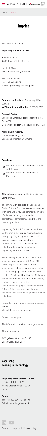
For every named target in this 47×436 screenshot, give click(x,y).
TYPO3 (11, 197)
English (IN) (18, 4)
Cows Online (36, 194)
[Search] (8, 4)
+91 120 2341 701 (15, 399)
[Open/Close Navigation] (4, 4)
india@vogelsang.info (20, 403)
